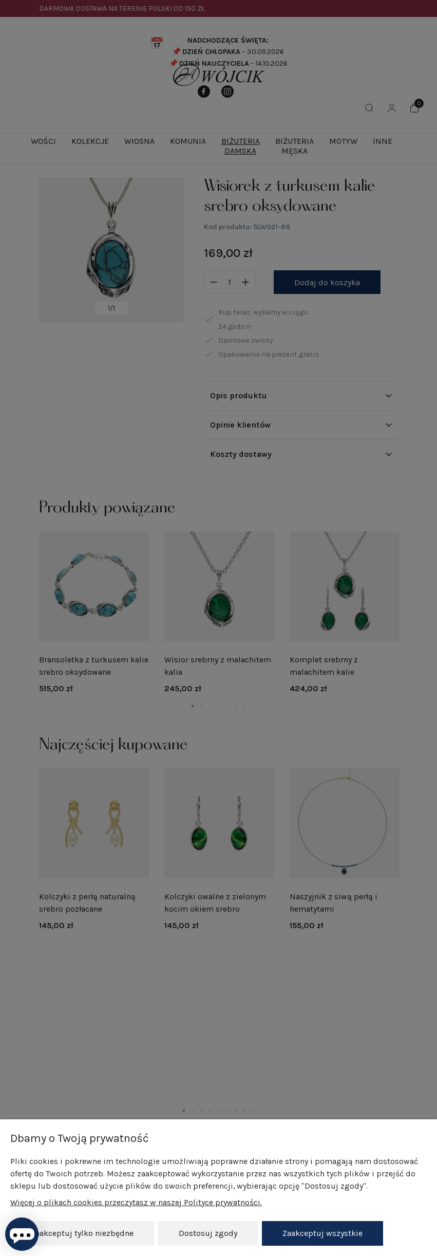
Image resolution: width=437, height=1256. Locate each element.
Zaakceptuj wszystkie (322, 1233)
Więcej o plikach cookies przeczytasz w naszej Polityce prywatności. (136, 1202)
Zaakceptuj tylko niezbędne (82, 1233)
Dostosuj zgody (208, 1233)
